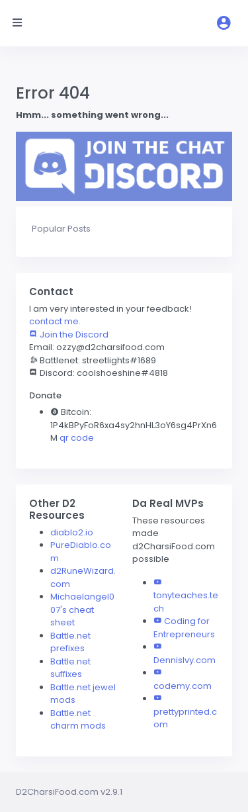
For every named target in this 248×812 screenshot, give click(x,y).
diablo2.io (71, 532)
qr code (77, 437)
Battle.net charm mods (78, 720)
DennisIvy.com (184, 660)
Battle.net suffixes (70, 668)
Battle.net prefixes (70, 642)
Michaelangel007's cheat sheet (82, 609)
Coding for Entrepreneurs (184, 628)
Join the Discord (68, 334)
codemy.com (182, 686)
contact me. (55, 321)
